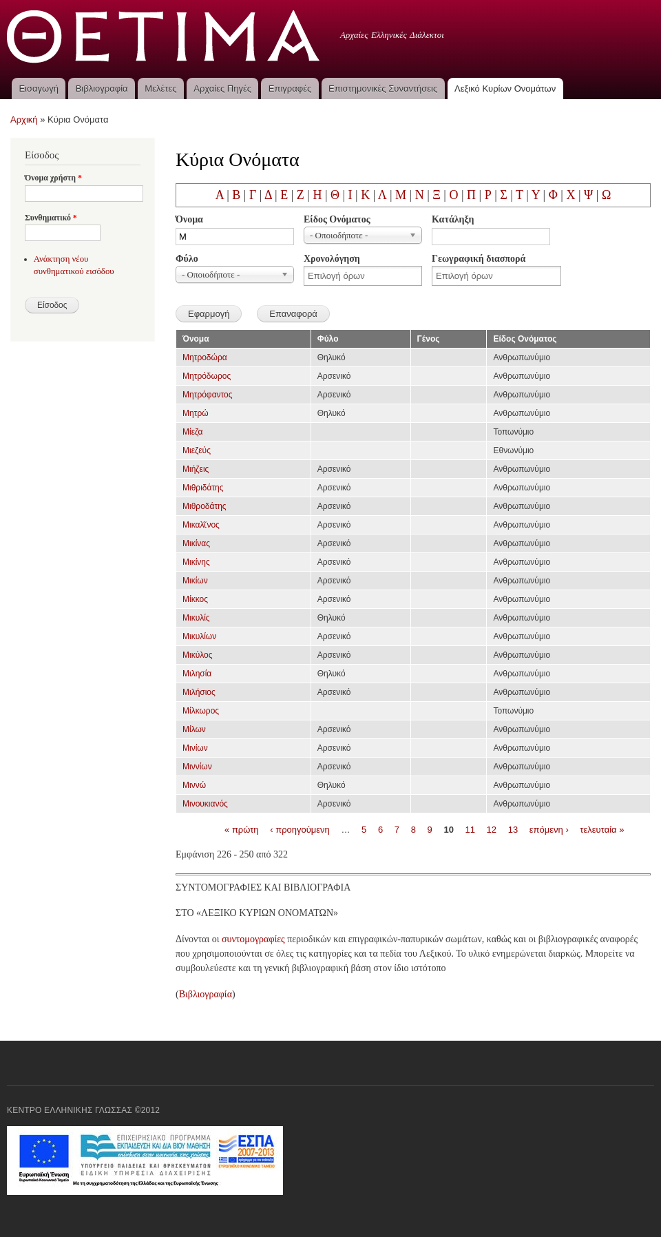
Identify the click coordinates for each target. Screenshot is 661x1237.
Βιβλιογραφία (102, 88)
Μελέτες (160, 88)
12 (491, 829)
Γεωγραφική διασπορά (478, 258)
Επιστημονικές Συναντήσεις (382, 88)
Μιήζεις (195, 469)
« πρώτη (241, 829)
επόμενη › (549, 829)
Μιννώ (194, 785)
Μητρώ (195, 413)
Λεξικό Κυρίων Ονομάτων (505, 88)
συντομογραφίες (253, 939)
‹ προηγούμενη (300, 829)
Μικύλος (197, 655)
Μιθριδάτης (203, 487)
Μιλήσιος (199, 692)
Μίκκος (195, 599)
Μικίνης (196, 562)
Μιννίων (197, 766)
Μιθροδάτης (204, 506)
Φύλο (187, 258)
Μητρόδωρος (206, 376)
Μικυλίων (199, 636)
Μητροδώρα (204, 357)
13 (513, 829)
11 (470, 829)
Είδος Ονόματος (337, 219)
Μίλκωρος (200, 711)
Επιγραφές (290, 88)
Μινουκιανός (205, 804)
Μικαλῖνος (201, 525)
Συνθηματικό (51, 217)
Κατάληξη (453, 219)
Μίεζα (192, 432)
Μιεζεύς (196, 450)
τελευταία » (602, 829)
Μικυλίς (196, 618)
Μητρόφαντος (207, 394)
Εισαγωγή (38, 88)
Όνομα (189, 219)
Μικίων (195, 580)
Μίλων (194, 729)
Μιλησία (196, 673)
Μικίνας (196, 543)
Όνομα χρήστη (53, 178)
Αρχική (24, 119)
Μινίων (195, 748)
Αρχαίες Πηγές (222, 88)
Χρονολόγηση (332, 258)
